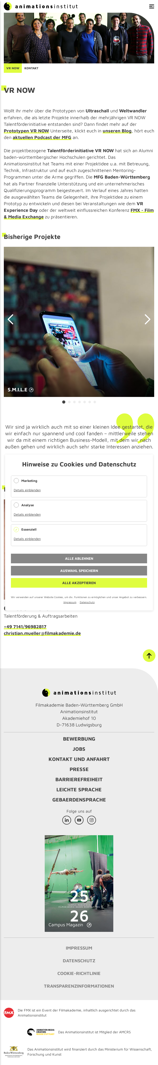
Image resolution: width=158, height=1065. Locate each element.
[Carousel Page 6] (89, 402)
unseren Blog (117, 130)
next (145, 319)
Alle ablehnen (79, 558)
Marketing (29, 481)
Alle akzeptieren (79, 583)
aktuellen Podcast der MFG (42, 137)
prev (13, 319)
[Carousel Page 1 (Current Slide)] (64, 402)
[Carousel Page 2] (69, 402)
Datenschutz (87, 602)
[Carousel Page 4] (79, 402)
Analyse (27, 505)
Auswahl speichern (79, 570)
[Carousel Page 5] (84, 402)
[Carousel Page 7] (94, 402)
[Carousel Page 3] (74, 402)
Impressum (70, 602)
